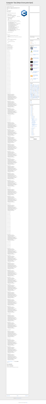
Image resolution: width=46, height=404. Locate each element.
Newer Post (8, 395)
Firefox (31, 87)
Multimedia (31, 91)
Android (31, 84)
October (33, 118)
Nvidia (37, 91)
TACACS (37, 95)
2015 (31, 115)
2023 (31, 107)
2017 (31, 113)
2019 (31, 111)
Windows (34, 97)
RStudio (32, 95)
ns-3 (35, 91)
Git (37, 87)
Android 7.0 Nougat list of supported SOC (36, 68)
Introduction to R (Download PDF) (35, 47)
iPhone (32, 89)
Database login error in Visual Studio (34, 121)
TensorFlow (31, 96)
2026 (31, 106)
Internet (38, 88)
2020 (31, 110)
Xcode (31, 98)
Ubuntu (37, 96)
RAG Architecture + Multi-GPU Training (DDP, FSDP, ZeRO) (36, 72)
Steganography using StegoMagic (35, 78)
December (33, 116)
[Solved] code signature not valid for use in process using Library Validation (35, 62)
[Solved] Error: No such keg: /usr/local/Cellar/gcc (36, 58)
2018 (31, 112)
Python (31, 94)
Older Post (26, 395)
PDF (37, 92)
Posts (32, 42)
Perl (30, 93)
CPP (9, 362)
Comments (32, 43)
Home (17, 395)
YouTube (36, 98)
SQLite (35, 95)
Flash (33, 87)
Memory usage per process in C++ (34, 122)
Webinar (31, 97)
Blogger (26, 402)
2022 (31, 108)
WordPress (38, 97)
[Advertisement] (17, 389)
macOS (34, 90)
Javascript (37, 89)
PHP (33, 93)
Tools (34, 96)
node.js (33, 91)
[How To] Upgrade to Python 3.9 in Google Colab (35, 75)
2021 (31, 109)
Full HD (36, 87)
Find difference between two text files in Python (36, 51)
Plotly (37, 93)
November (33, 117)
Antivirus (35, 84)
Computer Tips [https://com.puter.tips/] (19, 2)
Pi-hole (35, 93)
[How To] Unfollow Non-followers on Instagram (35, 64)
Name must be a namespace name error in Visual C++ (34, 124)
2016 (31, 114)
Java (34, 89)
